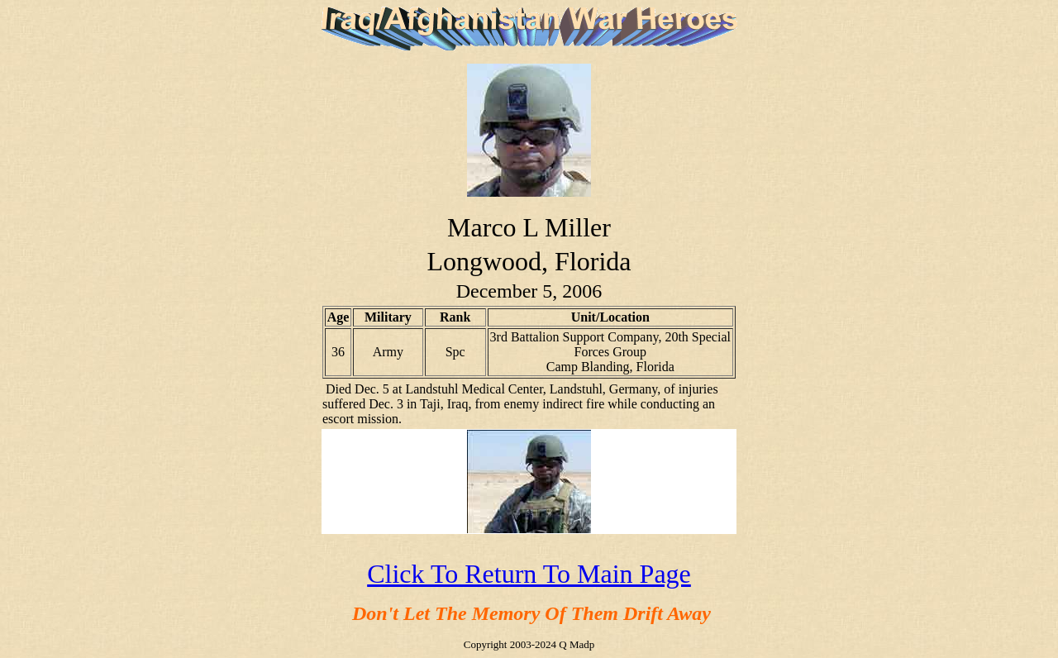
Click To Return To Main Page (529, 574)
